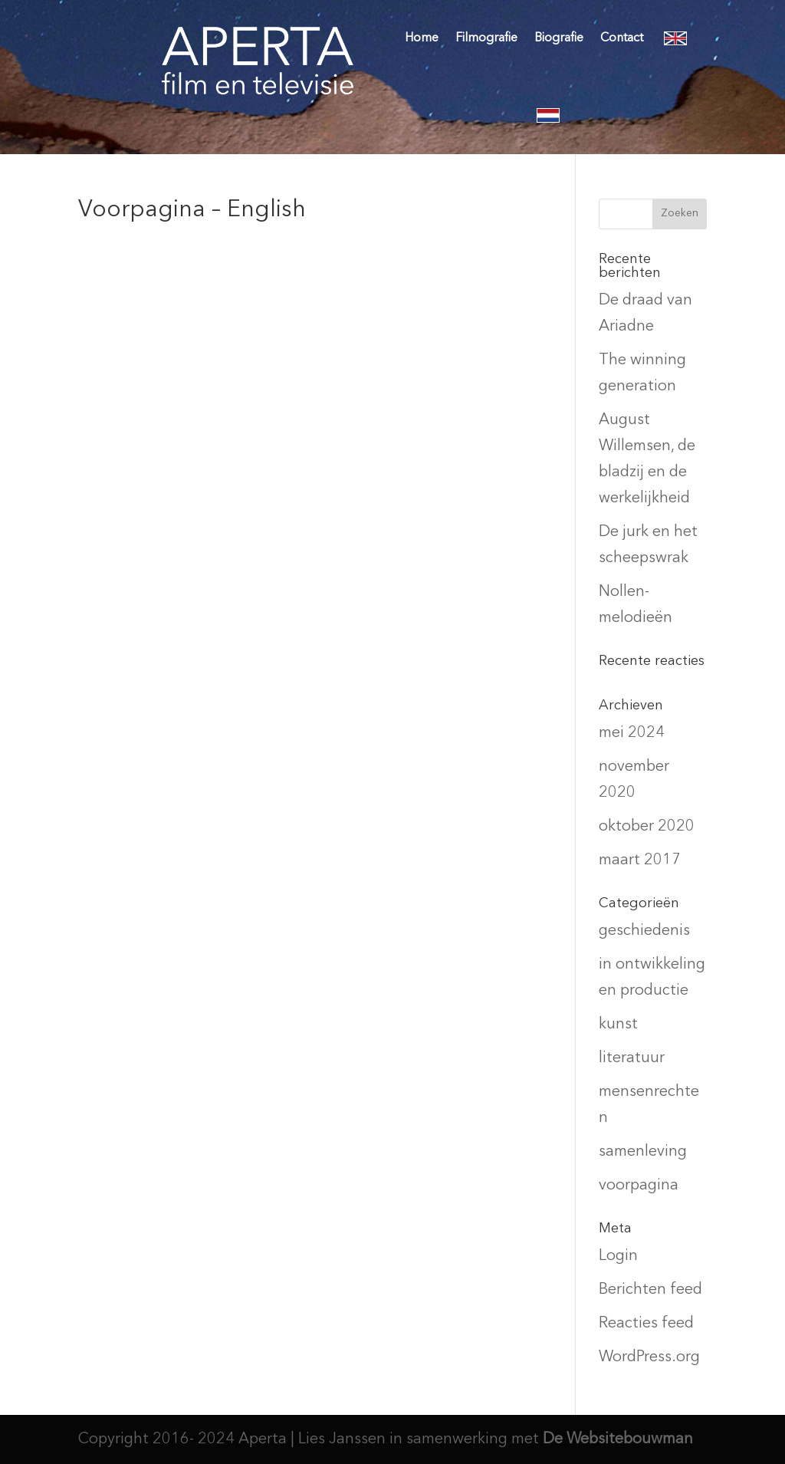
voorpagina (638, 1185)
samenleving (643, 1152)
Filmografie (486, 38)
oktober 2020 (647, 826)
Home (421, 38)
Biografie (558, 38)
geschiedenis (644, 931)
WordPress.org (649, 1357)
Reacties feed (646, 1323)
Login (618, 1256)
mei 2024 (632, 733)
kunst (618, 1024)
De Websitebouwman (618, 1439)
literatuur (632, 1058)
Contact (621, 38)
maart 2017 (640, 860)
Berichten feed (650, 1290)
